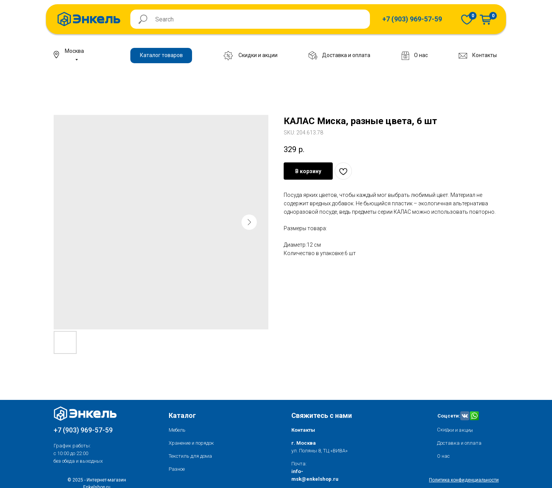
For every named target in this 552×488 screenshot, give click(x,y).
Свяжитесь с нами (321, 415)
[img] (467, 19)
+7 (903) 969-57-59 (83, 430)
